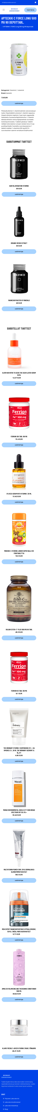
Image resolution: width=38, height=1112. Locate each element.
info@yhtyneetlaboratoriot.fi (9, 2)
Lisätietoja (19, 103)
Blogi (6, 1109)
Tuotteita (30, 10)
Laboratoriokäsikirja (11, 1106)
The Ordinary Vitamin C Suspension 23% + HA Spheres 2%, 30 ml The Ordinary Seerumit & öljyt (19, 750)
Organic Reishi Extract (19, 243)
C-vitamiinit (20, 90)
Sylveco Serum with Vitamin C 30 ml (19, 494)
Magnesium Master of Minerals (19, 300)
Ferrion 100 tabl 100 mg (19, 436)
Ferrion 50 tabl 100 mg (19, 691)
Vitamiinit (13, 90)
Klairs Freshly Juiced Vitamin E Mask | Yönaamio (19, 1048)
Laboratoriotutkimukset (12, 1102)
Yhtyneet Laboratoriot (12, 1098)
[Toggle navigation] (3, 9)
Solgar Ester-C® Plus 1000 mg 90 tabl (19, 629)
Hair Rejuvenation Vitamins (19, 186)
